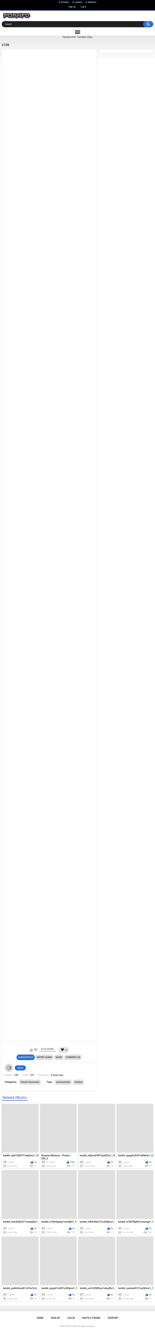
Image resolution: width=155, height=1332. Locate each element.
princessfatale (63, 1082)
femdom (79, 1082)
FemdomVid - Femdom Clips (77, 37)
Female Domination (30, 1082)
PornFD (74, 1326)
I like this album (31, 1050)
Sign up (72, 7)
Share (59, 1057)
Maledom (92, 2)
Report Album (44, 1057)
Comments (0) (73, 1057)
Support (113, 1318)
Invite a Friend (91, 1318)
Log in (83, 7)
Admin (20, 1068)
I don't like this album (35, 1050)
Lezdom (78, 2)
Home (40, 1318)
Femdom (65, 2)
